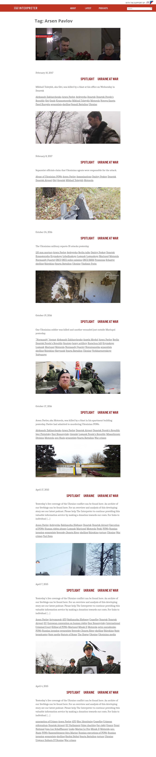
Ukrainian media (107, 634)
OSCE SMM (88, 259)
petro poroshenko (107, 627)
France (109, 725)
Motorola (95, 100)
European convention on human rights (67, 623)
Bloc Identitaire (85, 721)
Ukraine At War (108, 79)
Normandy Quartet (45, 259)
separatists (56, 104)
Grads (52, 100)
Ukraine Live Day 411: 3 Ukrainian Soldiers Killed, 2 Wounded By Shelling (76, 679)
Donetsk (91, 96)
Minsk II (82, 627)
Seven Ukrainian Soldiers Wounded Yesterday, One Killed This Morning (74, 225)
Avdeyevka (81, 96)
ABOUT (73, 8)
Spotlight (87, 79)
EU (45, 623)
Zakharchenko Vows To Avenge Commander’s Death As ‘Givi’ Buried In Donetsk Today (74, 66)
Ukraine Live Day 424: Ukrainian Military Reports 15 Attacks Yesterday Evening (74, 483)
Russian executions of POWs (93, 732)
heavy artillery (79, 343)
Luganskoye (92, 256)
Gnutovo (67, 343)
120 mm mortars (44, 252)
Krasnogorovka (64, 100)
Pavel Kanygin (43, 104)
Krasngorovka (43, 256)
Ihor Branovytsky (60, 434)
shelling (66, 104)
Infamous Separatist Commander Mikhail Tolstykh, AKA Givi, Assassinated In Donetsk (73, 149)
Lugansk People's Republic (92, 434)
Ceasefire (94, 619)
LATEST (88, 8)
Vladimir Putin (89, 263)
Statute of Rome (69, 634)
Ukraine (93, 104)
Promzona (100, 259)
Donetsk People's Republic (49, 343)
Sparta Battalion (63, 263)
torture (102, 532)
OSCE (58, 259)
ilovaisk (61, 180)
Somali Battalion (79, 104)
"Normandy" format (46, 339)
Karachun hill (95, 343)
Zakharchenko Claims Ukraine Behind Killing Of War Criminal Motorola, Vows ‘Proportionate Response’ (74, 399)
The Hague (83, 634)
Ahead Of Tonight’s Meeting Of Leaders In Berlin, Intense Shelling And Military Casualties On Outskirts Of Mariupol (76, 309)
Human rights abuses (56, 528)
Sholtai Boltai (72, 736)
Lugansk (81, 256)
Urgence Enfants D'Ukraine (50, 740)
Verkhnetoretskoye (101, 350)
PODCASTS (103, 8)
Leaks (72, 729)
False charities (88, 725)
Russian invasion (51, 630)
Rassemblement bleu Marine (63, 732)
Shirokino (49, 263)
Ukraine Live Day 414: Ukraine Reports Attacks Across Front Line (76, 579)
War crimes (100, 437)
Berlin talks (84, 252)
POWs (106, 528)
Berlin (116, 339)
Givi (47, 100)
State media (54, 634)
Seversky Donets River (68, 532)
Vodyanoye (41, 354)
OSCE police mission (71, 259)
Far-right (101, 725)
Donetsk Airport (44, 180)
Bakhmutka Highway (72, 525)
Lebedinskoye (69, 256)
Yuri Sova (48, 536)
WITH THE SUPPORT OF (135, 3)
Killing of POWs (59, 627)
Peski (99, 528)
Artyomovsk (55, 619)
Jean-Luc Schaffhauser (56, 729)
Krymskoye (56, 256)
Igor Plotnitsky (43, 434)
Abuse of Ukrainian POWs (49, 176)
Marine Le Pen (82, 729)
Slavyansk (60, 350)
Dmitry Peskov (99, 176)
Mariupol (104, 256)
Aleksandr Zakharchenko (48, 96)
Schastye (110, 259)
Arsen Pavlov (68, 96)
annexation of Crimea (47, 721)
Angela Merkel (90, 339)
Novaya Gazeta (107, 100)
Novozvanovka (92, 347)
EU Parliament (73, 725)
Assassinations (84, 176)
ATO (64, 619)
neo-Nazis (60, 437)
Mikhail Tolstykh (81, 100)
